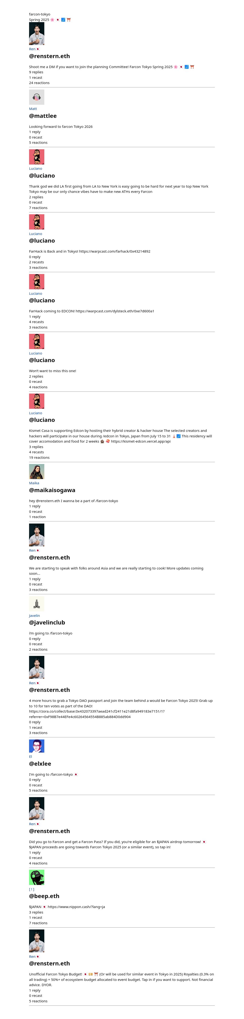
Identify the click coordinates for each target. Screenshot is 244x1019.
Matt (33, 108)
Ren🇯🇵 (34, 48)
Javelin (34, 615)
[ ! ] (31, 889)
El (30, 756)
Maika (34, 482)
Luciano (35, 168)
